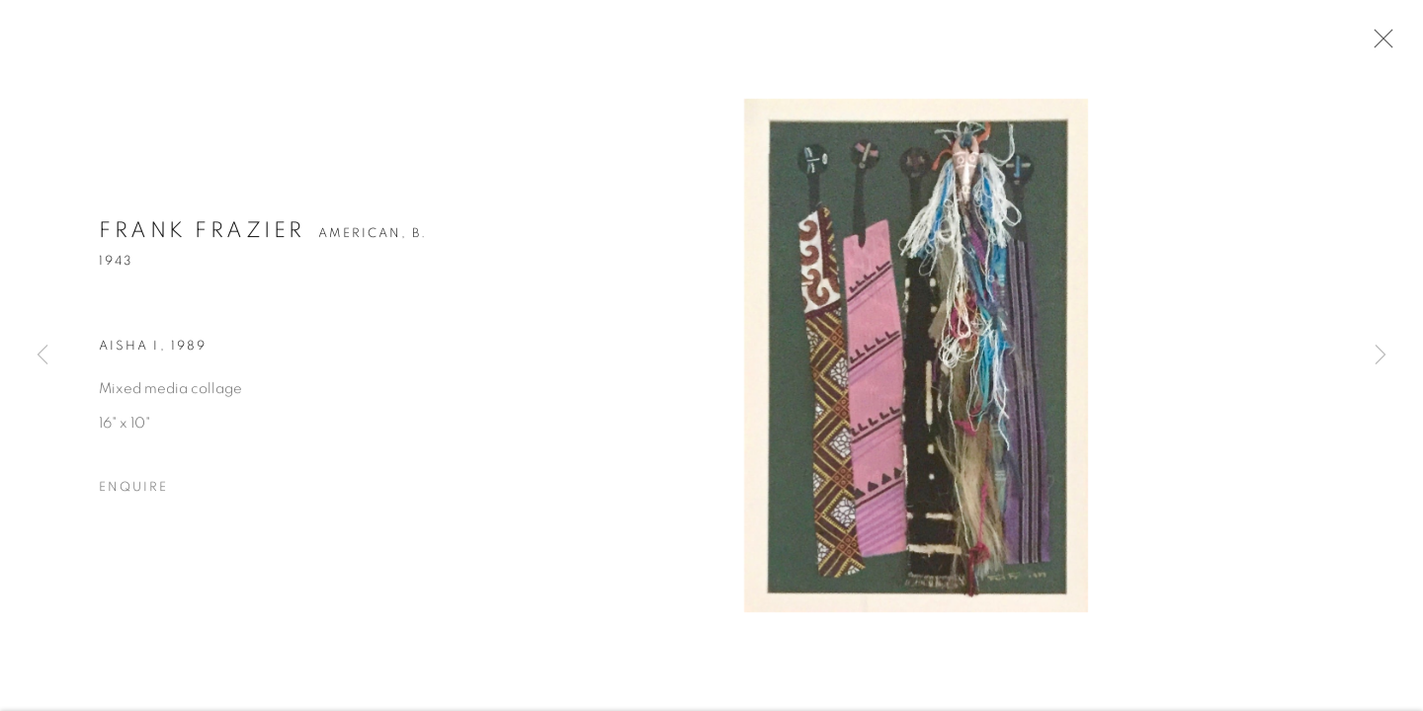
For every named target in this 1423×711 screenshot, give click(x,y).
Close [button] (1378, 44)
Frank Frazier (202, 233)
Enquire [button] (133, 490)
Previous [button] (42, 355)
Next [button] (1380, 355)
